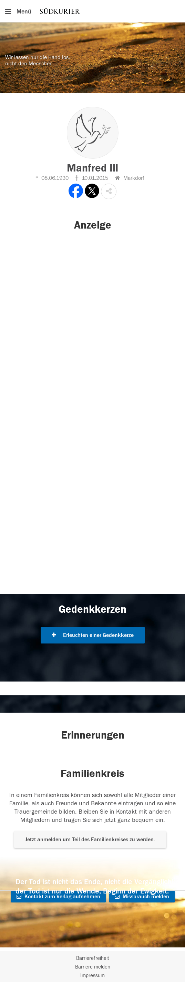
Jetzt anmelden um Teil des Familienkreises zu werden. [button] (90, 839)
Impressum (92, 976)
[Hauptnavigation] (92, 11)
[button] (108, 191)
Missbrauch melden (142, 896)
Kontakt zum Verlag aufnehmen (58, 896)
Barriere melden (92, 967)
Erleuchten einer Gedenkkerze (93, 635)
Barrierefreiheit (92, 958)
